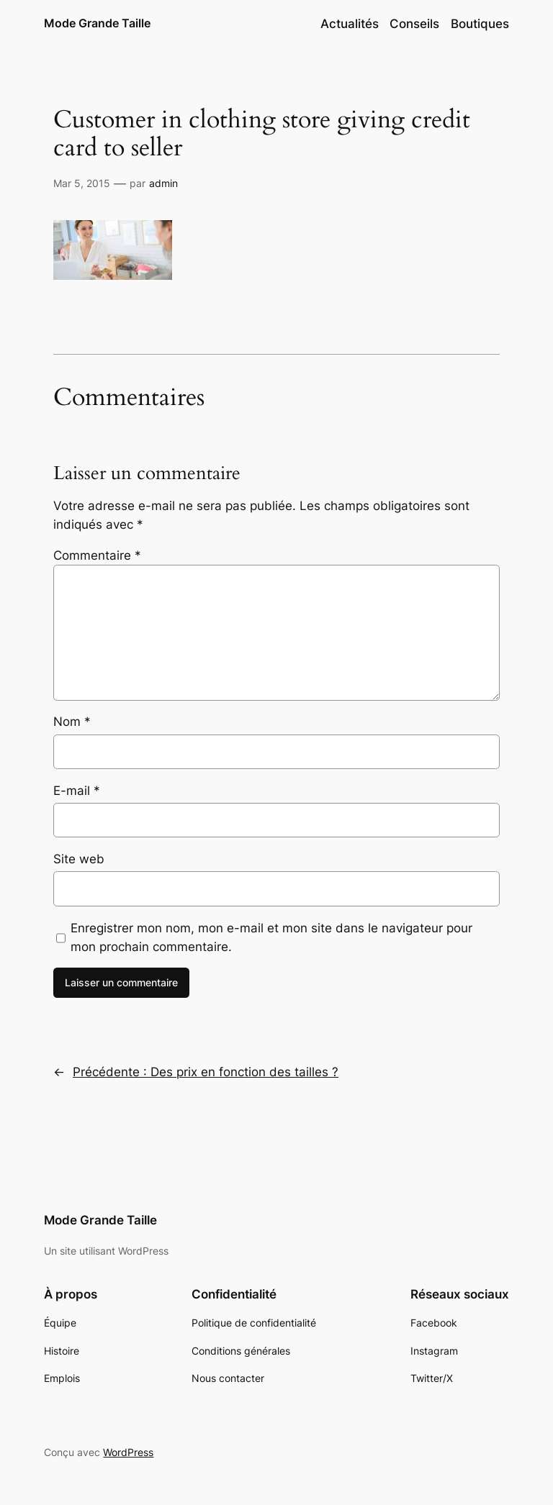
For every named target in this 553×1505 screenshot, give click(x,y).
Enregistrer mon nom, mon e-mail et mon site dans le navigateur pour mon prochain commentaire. (271, 937)
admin (163, 183)
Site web (78, 859)
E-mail (76, 790)
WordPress (128, 1452)
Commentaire (97, 555)
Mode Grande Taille (97, 23)
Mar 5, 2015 (81, 183)
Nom (72, 721)
